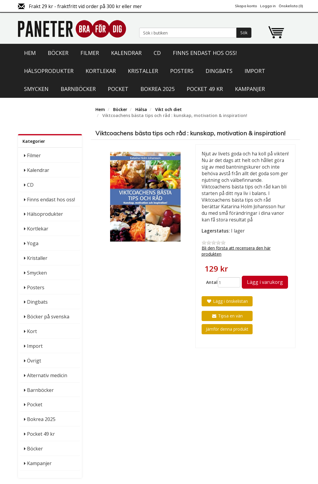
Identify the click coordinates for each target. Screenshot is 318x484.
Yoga (32, 243)
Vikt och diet (168, 109)
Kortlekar (101, 70)
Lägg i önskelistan (227, 301)
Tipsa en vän (227, 316)
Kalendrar (126, 52)
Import (254, 70)
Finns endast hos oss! (205, 52)
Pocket (118, 88)
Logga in (268, 6)
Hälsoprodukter (49, 70)
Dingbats (219, 70)
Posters (182, 70)
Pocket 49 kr (205, 88)
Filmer (89, 52)
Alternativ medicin (47, 375)
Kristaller (143, 70)
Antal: (209, 282)
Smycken (36, 88)
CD (157, 52)
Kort (32, 331)
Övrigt (34, 360)
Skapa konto (246, 6)
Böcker (58, 52)
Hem (30, 52)
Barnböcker (78, 88)
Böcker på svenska (48, 316)
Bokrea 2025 (157, 88)
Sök (244, 32)
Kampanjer (250, 88)
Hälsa (141, 109)
